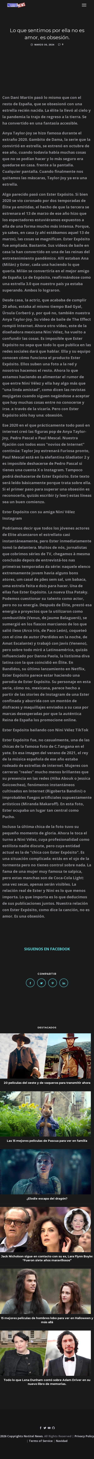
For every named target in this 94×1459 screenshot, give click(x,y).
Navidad (61, 1441)
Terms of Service (41, 1441)
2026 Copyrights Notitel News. (21, 1436)
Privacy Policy (84, 1436)
